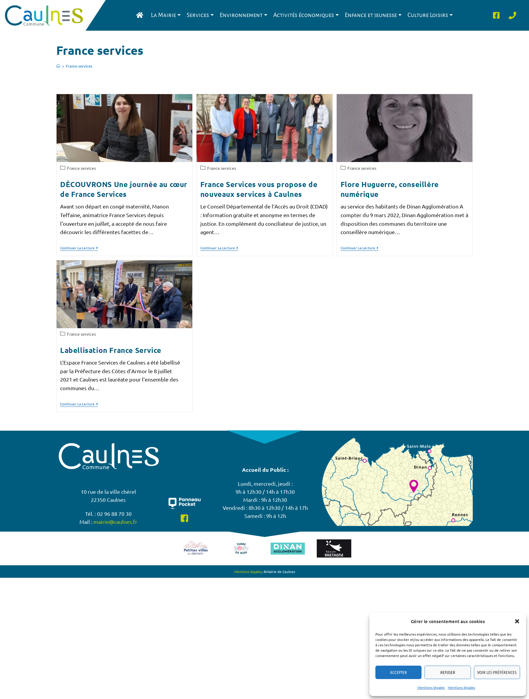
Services (200, 15)
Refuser (447, 672)
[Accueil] (58, 66)
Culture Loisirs (430, 15)
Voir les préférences (496, 672)
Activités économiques (306, 15)
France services (79, 66)
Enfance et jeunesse (373, 15)
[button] (517, 621)
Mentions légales (431, 687)
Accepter (398, 672)
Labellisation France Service (110, 350)
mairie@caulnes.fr (115, 513)
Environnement (243, 15)
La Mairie (166, 15)
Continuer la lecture (79, 248)
